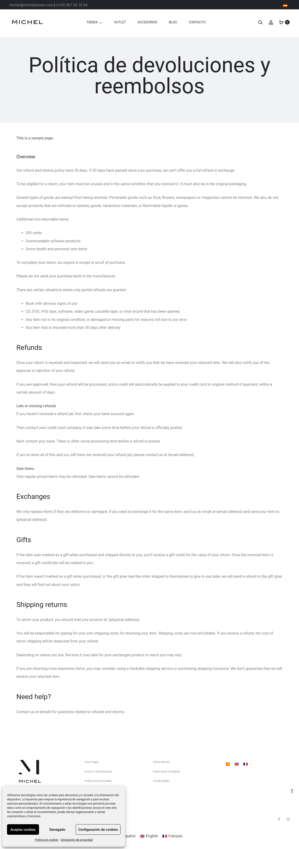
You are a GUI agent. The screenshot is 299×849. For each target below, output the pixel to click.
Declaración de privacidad (77, 840)
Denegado (57, 829)
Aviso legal (91, 762)
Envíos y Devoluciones (98, 771)
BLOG (173, 22)
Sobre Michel (161, 762)
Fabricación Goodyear (166, 771)
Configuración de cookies (98, 829)
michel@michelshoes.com (31, 5)
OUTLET (120, 22)
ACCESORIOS (147, 22)
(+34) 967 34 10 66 (72, 5)
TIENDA (92, 22)
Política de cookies (46, 840)
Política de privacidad (98, 781)
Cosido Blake (161, 781)
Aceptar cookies (23, 829)
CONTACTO (197, 22)
